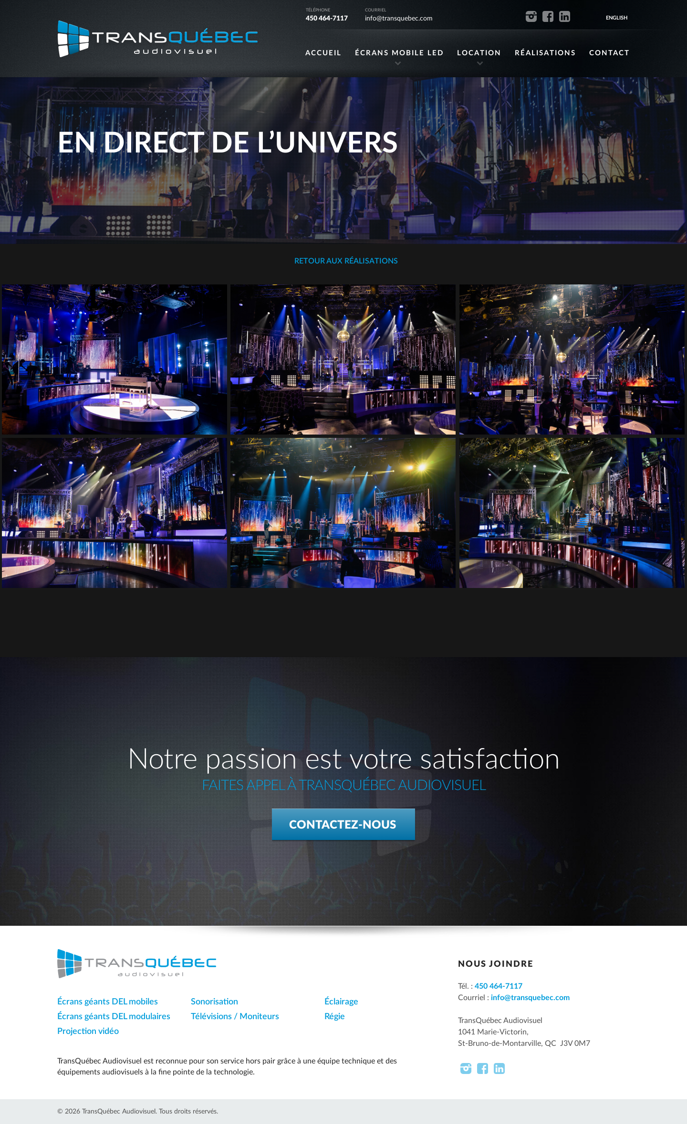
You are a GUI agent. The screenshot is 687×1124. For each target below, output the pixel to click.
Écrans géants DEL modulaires (113, 1017)
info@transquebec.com (399, 18)
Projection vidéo (88, 1031)
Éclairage (341, 1002)
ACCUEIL (323, 53)
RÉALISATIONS (545, 53)
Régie (334, 1017)
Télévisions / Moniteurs (235, 1017)
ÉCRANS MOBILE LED (399, 53)
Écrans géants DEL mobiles (107, 1002)
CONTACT (609, 53)
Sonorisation (214, 1002)
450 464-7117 (327, 18)
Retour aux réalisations (345, 261)
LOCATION (479, 53)
